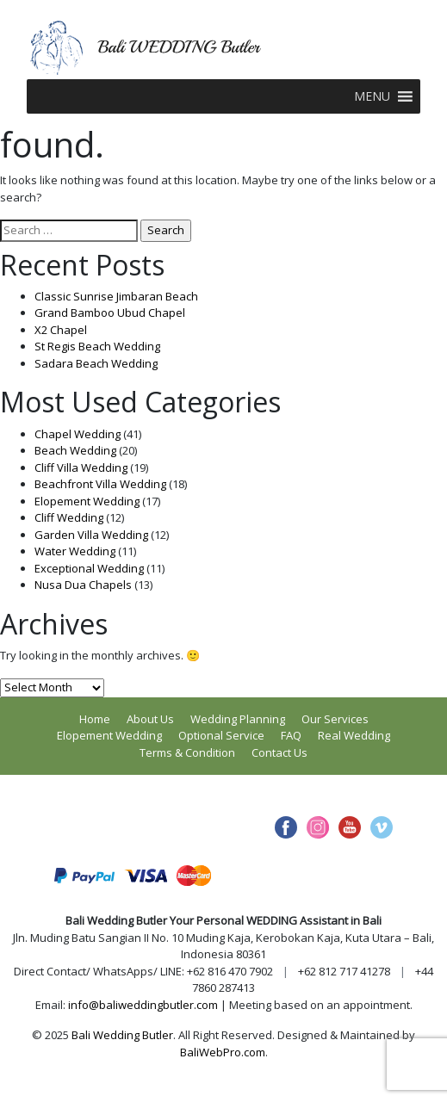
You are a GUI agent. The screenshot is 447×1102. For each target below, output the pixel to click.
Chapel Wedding (77, 434)
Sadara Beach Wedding (96, 363)
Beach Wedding (75, 450)
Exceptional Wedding (89, 568)
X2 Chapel (60, 329)
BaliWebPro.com (222, 1052)
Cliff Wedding (68, 517)
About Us (150, 719)
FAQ (291, 735)
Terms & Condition (187, 752)
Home (94, 719)
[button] (372, 96)
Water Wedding (74, 551)
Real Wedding (354, 735)
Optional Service (221, 735)
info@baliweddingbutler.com (143, 1004)
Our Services (335, 719)
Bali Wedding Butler (122, 1035)
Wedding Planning (237, 719)
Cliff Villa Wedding (80, 467)
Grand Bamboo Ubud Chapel (109, 312)
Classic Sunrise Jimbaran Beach (116, 296)
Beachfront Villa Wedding (100, 484)
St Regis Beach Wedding (97, 346)
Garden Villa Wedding (91, 534)
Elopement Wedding (87, 501)
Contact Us (279, 752)
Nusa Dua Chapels (83, 584)
